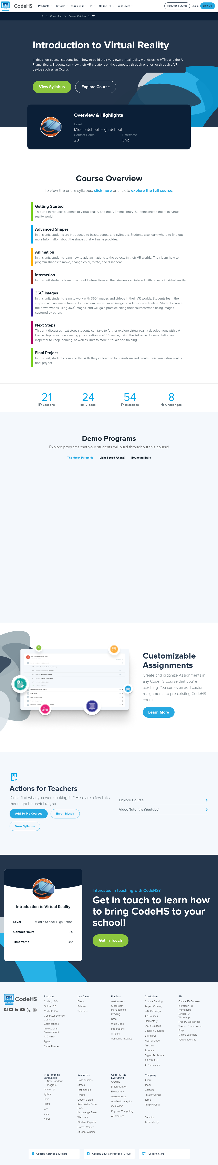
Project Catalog (153, 1006)
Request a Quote (177, 5)
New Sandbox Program (53, 1083)
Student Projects (86, 1122)
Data (114, 1019)
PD (180, 996)
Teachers (82, 1011)
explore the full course (151, 190)
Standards (150, 1035)
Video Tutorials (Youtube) (163, 809)
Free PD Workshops (189, 1022)
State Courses (153, 1026)
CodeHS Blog (85, 1099)
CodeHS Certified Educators (49, 1153)
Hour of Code (152, 1040)
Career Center (85, 1127)
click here (103, 190)
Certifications (51, 1024)
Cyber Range (51, 1046)
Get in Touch (110, 940)
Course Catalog (77, 16)
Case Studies (85, 1080)
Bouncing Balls (141, 457)
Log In (195, 6)
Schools (81, 1006)
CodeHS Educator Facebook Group (109, 1153)
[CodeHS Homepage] (18, 6)
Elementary (151, 1021)
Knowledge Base (86, 1112)
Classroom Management (118, 1007)
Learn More (158, 712)
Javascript (49, 1089)
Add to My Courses (28, 814)
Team (148, 1085)
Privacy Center (153, 1095)
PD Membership (187, 1039)
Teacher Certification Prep (189, 1028)
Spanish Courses (154, 1031)
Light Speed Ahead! (112, 457)
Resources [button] (125, 6)
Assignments (118, 1001)
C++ (46, 1109)
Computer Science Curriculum (54, 1017)
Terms (148, 1099)
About (148, 1080)
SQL (46, 1114)
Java (46, 1099)
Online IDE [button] (107, 6)
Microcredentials (187, 1034)
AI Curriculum (152, 1065)
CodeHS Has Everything (118, 1076)
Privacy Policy (152, 1104)
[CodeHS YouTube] (22, 1010)
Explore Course (96, 86)
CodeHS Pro (51, 1011)
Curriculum (56, 16)
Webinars (82, 1117)
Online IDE (50, 1006)
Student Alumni (86, 1132)
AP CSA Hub (152, 1060)
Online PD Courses (189, 1001)
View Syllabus (52, 86)
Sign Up (207, 5)
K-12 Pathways (153, 1011)
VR (93, 16)
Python (48, 1094)
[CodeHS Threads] (35, 1010)
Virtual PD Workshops (184, 1015)
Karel (47, 1118)
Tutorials (149, 1050)
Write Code (117, 1024)
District (81, 1001)
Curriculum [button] (79, 6)
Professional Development (51, 1030)
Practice (149, 1045)
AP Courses (151, 1016)
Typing (47, 1041)
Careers (149, 1090)
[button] (45, 6)
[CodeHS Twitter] (29, 1010)
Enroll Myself (65, 814)
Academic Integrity (121, 1038)
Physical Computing (122, 1111)
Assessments (118, 1096)
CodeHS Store (153, 1153)
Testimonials (84, 1090)
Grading (115, 1014)
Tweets (81, 1095)
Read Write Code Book (87, 1106)
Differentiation (119, 1086)
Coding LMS (51, 1001)
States (81, 1085)
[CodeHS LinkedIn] (16, 1010)
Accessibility (152, 1122)
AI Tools (115, 1033)
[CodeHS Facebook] (6, 1010)
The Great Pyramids (80, 457)
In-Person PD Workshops (185, 1007)
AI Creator (49, 1036)
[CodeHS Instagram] (11, 1010)
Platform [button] (61, 6)
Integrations (118, 1028)
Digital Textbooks (154, 1055)
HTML (47, 1104)
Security (149, 1117)
